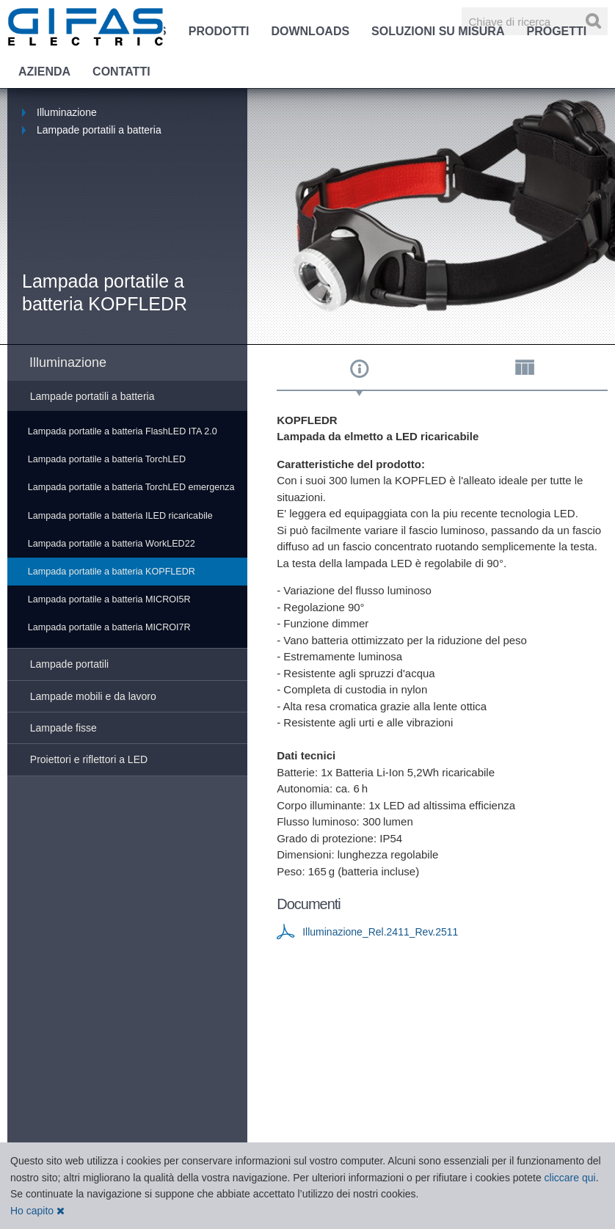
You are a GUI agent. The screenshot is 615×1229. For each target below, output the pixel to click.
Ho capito (37, 1211)
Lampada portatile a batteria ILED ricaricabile (120, 516)
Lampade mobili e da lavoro (93, 696)
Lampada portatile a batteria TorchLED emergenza (131, 487)
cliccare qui (570, 1178)
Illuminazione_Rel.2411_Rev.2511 (380, 932)
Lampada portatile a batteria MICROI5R (109, 599)
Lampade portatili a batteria (99, 130)
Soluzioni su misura (437, 31)
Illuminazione (67, 112)
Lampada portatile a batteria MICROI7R (109, 627)
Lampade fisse (63, 728)
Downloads (310, 31)
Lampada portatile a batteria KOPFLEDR (111, 571)
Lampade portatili (69, 664)
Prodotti (219, 31)
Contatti (121, 71)
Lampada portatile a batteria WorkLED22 (111, 544)
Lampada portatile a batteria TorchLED (107, 459)
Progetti (556, 31)
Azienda (44, 71)
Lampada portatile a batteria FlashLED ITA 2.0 (122, 431)
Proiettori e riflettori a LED (89, 759)
